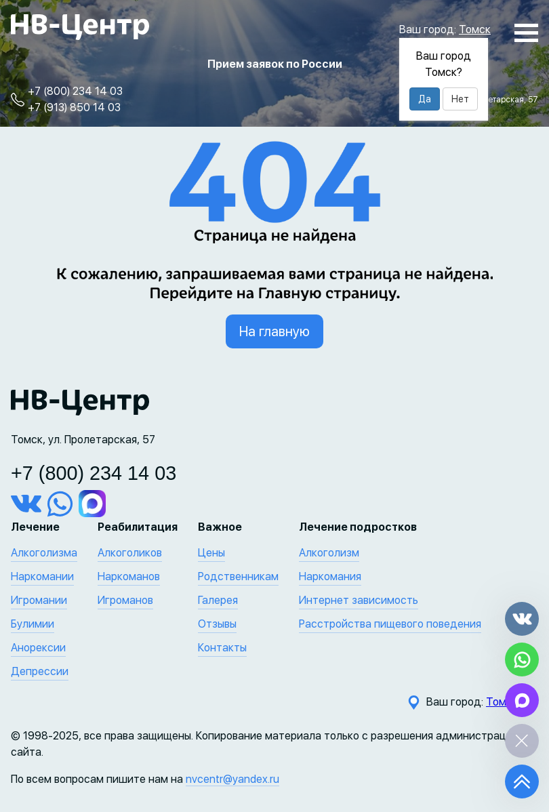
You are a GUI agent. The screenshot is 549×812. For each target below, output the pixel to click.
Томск (475, 29)
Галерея (218, 600)
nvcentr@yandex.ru (232, 779)
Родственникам (238, 576)
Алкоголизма (44, 552)
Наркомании (42, 576)
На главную (274, 331)
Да (424, 99)
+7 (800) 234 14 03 (75, 91)
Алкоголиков (130, 552)
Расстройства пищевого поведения (390, 623)
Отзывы (217, 623)
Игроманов (125, 600)
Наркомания (330, 576)
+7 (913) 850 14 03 (74, 107)
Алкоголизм (329, 552)
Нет (460, 99)
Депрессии (39, 671)
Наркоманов (129, 576)
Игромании (39, 600)
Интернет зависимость (358, 600)
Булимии (32, 623)
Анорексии (38, 647)
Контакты (222, 647)
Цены (211, 552)
